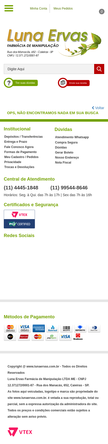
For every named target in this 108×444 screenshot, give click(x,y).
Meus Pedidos (63, 8)
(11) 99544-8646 (69, 187)
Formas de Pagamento (20, 152)
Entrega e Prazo (15, 141)
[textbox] (54, 69)
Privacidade (12, 162)
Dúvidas (61, 147)
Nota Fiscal (63, 162)
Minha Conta (38, 8)
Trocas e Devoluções (19, 167)
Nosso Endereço (67, 157)
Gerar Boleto (64, 152)
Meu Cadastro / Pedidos (21, 157)
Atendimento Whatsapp (72, 137)
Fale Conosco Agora (18, 147)
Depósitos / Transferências (23, 136)
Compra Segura (66, 142)
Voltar (98, 108)
